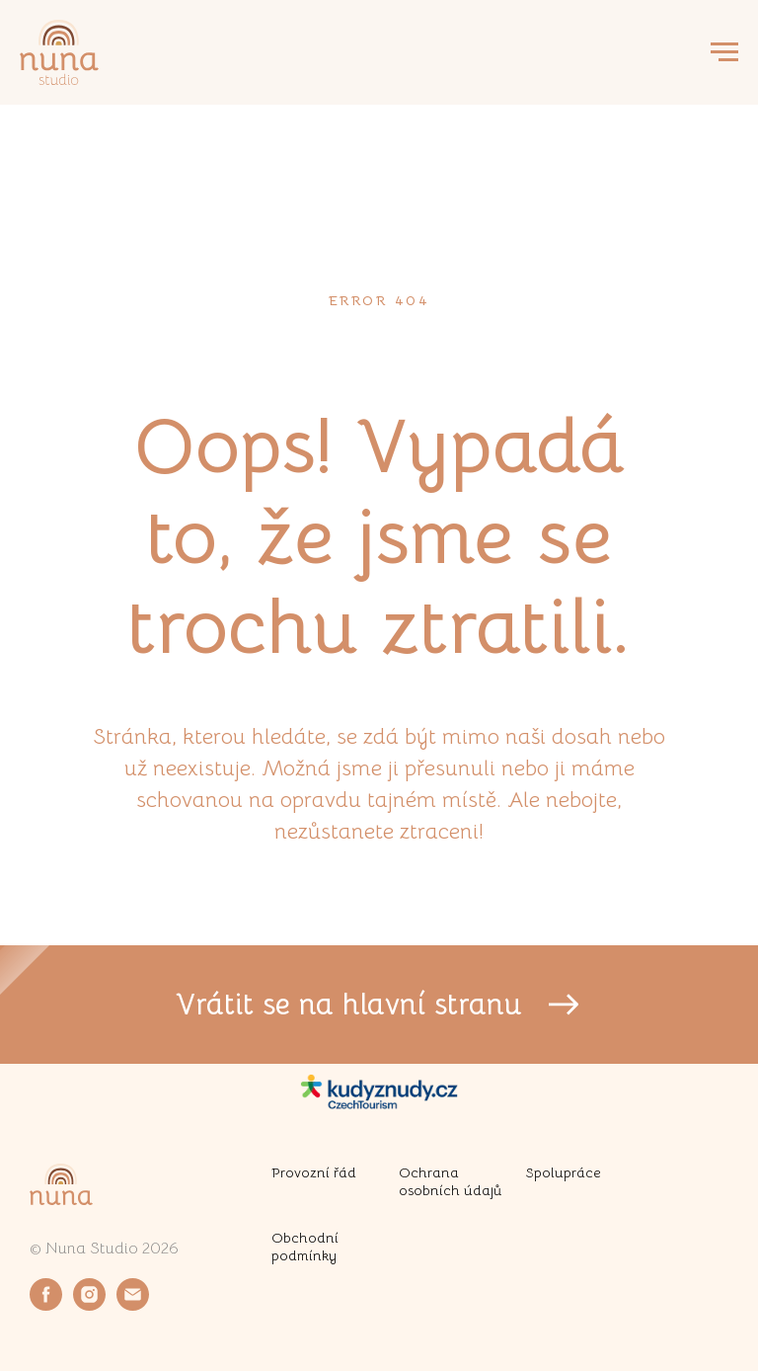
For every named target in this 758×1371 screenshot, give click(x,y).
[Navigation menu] (724, 52)
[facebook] (46, 1305)
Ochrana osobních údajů (450, 1181)
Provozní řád (313, 1172)
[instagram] (89, 1305)
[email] (132, 1305)
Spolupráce (563, 1172)
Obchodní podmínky (305, 1246)
